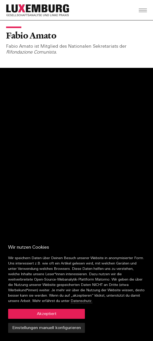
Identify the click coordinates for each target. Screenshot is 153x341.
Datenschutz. (82, 301)
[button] (51, 10)
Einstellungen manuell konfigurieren (46, 328)
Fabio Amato (31, 35)
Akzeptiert (46, 314)
